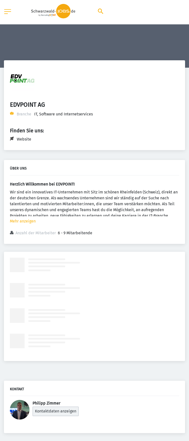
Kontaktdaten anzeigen (55, 411)
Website (24, 139)
